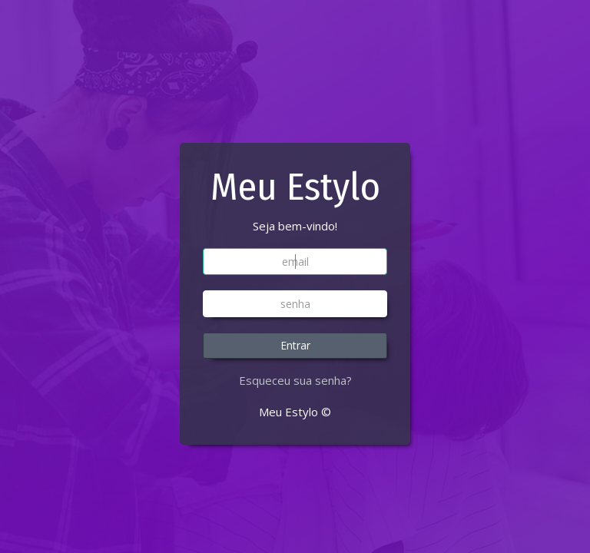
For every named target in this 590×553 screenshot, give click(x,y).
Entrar (295, 345)
